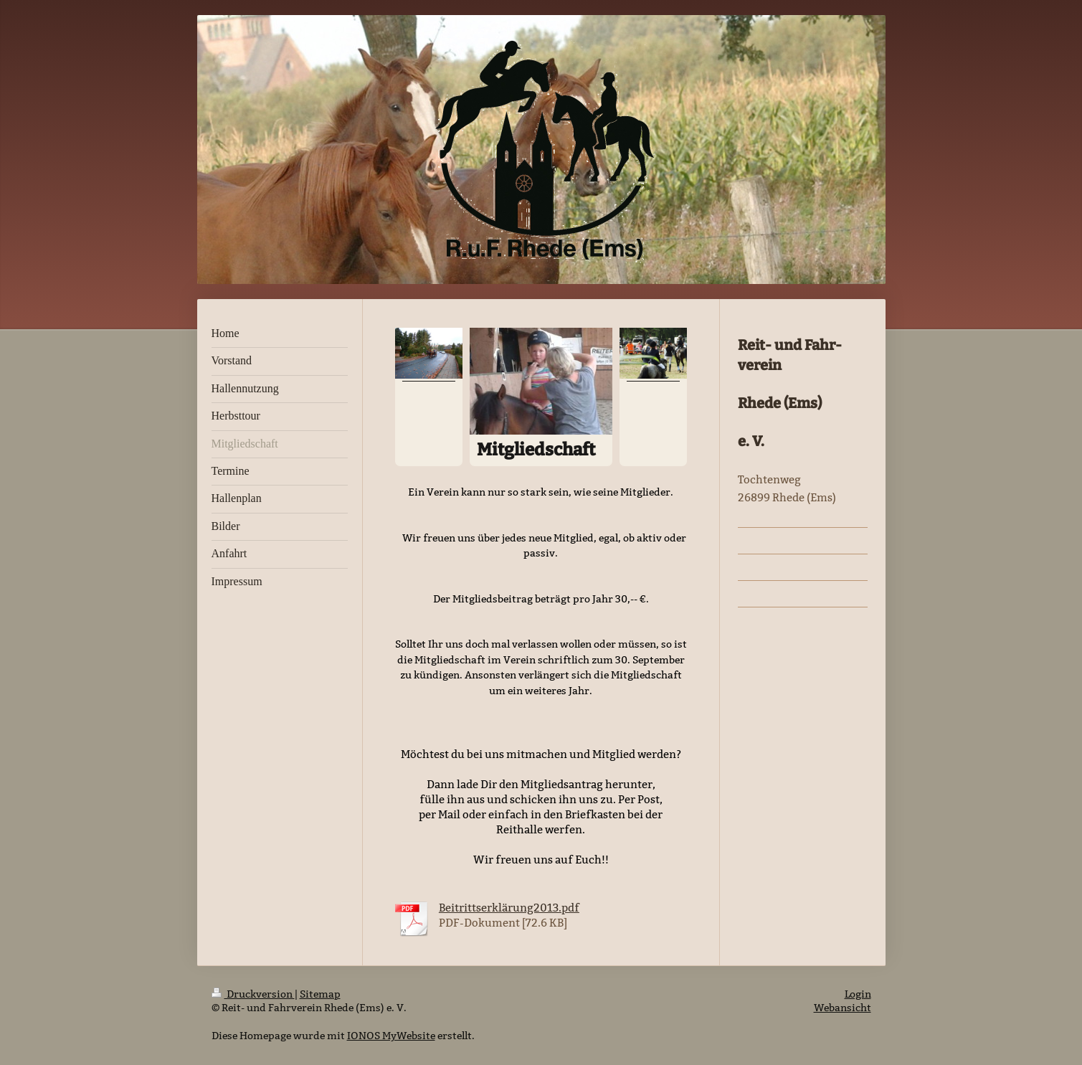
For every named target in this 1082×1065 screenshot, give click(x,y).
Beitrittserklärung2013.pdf (509, 907)
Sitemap (320, 994)
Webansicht (842, 1007)
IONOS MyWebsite (391, 1035)
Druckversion (253, 994)
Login (858, 994)
